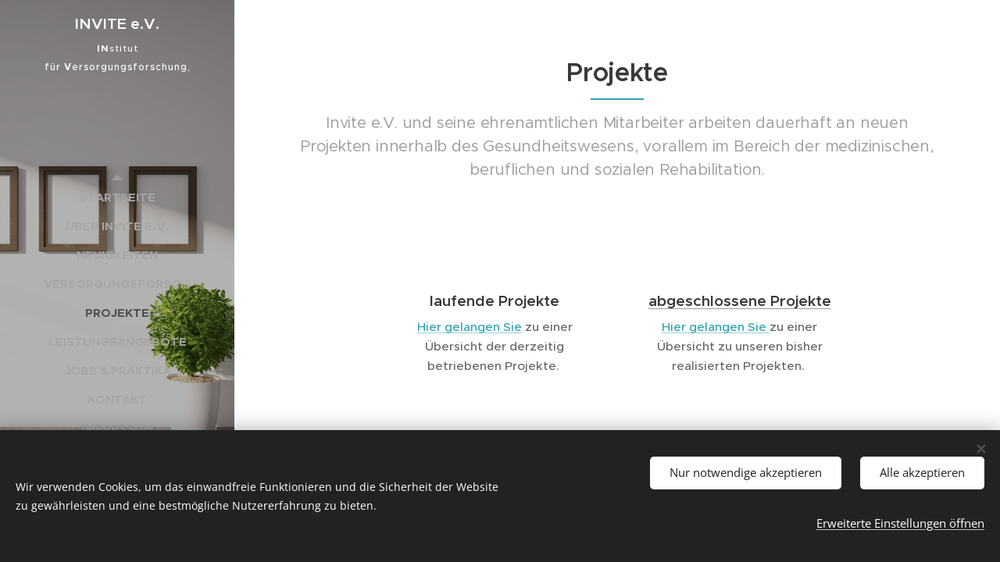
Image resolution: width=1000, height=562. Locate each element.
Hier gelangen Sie (469, 326)
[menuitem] (117, 197)
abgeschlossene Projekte (739, 300)
